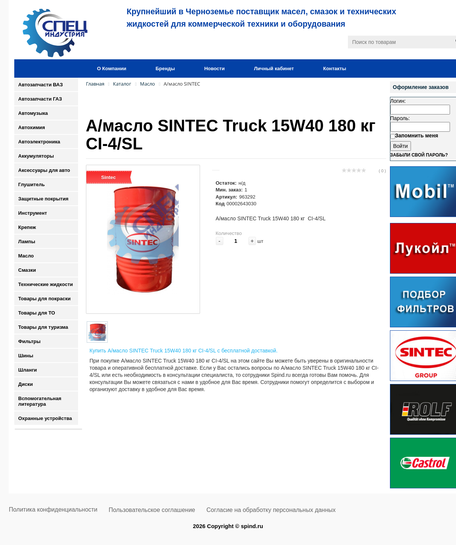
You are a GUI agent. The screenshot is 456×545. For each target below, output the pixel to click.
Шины (25, 355)
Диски (25, 384)
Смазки (27, 270)
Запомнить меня (416, 135)
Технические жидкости (45, 284)
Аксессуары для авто (44, 170)
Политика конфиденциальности (53, 509)
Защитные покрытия (43, 199)
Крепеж (27, 227)
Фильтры (29, 341)
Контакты (334, 68)
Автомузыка (33, 113)
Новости (214, 68)
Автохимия (31, 127)
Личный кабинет (274, 68)
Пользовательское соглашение (152, 510)
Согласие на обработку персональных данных (271, 510)
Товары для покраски (44, 298)
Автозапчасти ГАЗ (40, 99)
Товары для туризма (43, 327)
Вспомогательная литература (40, 401)
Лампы (26, 241)
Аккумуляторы (36, 156)
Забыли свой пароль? (419, 155)
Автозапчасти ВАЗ (40, 84)
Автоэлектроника (39, 142)
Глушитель (31, 184)
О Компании (111, 68)
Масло (26, 256)
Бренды (165, 68)
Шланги (27, 370)
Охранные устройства (45, 418)
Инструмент (32, 213)
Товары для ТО (36, 313)
